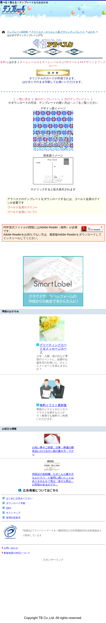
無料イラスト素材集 (53, 405)
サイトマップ (13, 512)
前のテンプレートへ (47, 99)
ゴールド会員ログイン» (22, 207)
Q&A (8, 508)
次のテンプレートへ (77, 99)
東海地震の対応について (17, 553)
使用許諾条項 (13, 517)
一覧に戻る (23, 99)
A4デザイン (87, 62)
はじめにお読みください (19, 498)
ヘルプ (74, 102)
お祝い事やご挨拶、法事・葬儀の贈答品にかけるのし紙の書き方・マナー (53, 451)
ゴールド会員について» (22, 211)
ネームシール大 (52, 62)
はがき (13, 62)
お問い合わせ (11, 548)
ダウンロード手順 (15, 503)
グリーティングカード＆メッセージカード (53, 348)
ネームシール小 (29, 62)
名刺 (3, 62)
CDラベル (71, 62)
